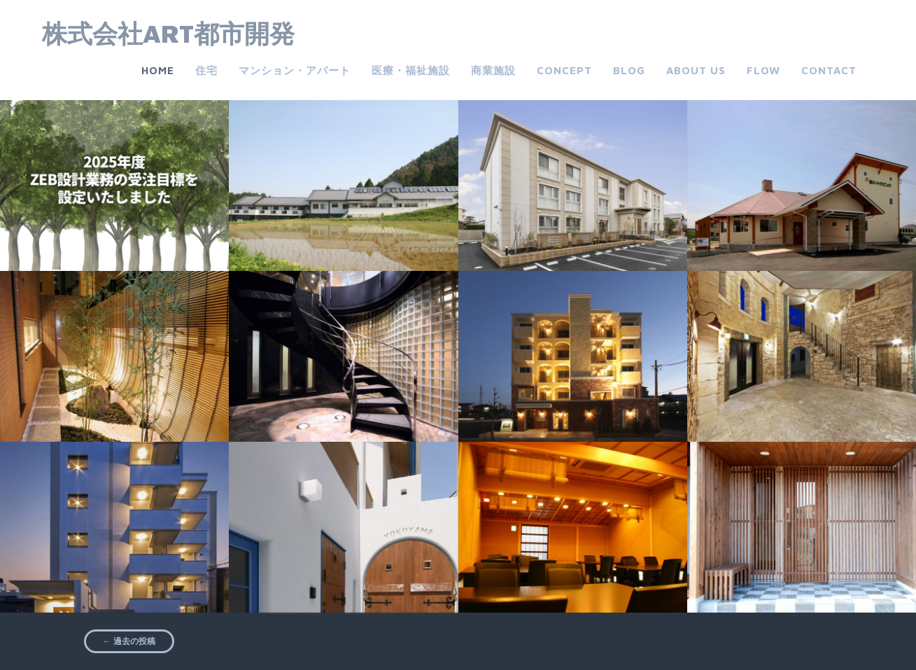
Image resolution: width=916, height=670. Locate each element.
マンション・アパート (295, 70)
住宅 (206, 70)
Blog (629, 70)
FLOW (763, 70)
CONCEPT (564, 70)
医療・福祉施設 (411, 70)
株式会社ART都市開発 (168, 33)
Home (157, 70)
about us (696, 70)
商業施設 (493, 70)
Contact (829, 70)
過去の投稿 (129, 641)
